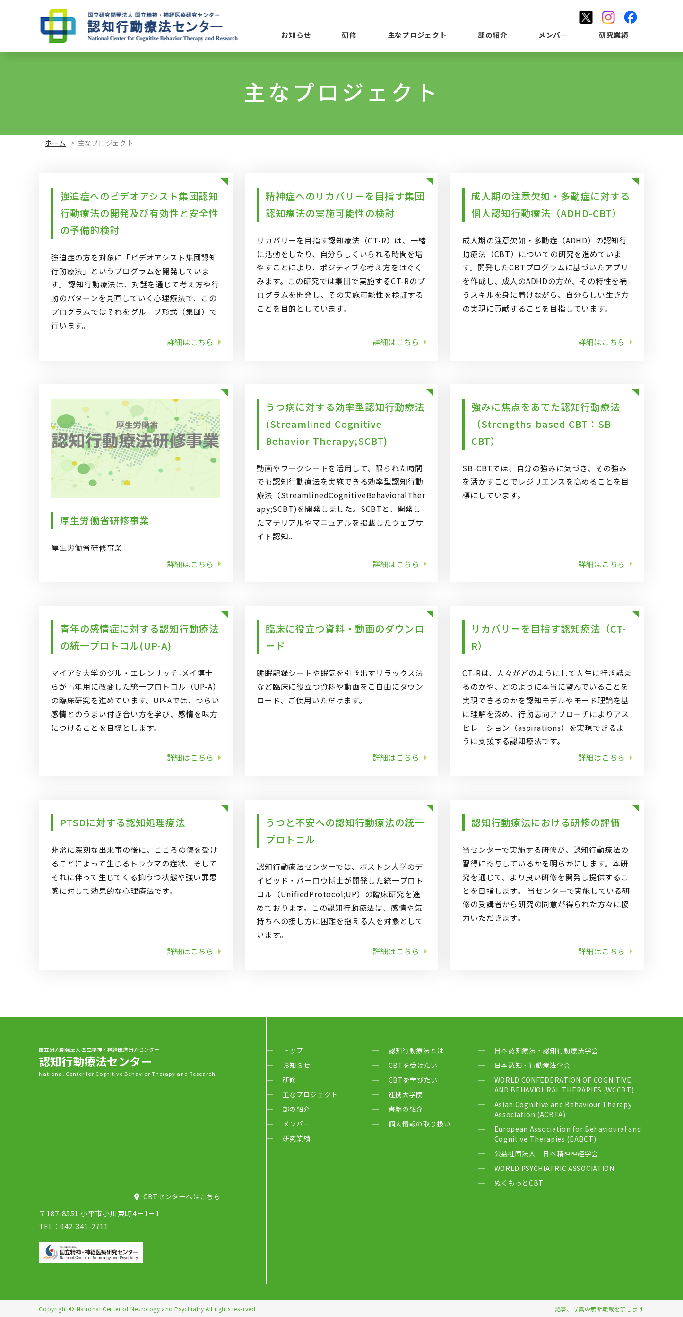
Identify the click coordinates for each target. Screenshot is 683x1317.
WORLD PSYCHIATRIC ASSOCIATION (554, 1168)
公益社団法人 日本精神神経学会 (546, 1153)
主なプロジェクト (417, 35)
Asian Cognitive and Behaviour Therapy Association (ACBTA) (563, 1109)
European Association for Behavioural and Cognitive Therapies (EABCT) (567, 1134)
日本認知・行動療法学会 (532, 1065)
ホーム (55, 142)
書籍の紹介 (406, 1109)
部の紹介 (493, 35)
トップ (293, 1050)
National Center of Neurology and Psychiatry (140, 1309)
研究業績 (614, 35)
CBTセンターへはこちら (177, 1196)
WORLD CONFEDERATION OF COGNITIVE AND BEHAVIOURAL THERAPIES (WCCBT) (564, 1084)
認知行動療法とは (416, 1050)
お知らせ (296, 35)
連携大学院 (406, 1094)
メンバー (553, 35)
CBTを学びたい (413, 1079)
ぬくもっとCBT (519, 1182)
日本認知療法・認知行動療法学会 (546, 1050)
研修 (349, 35)
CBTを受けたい (413, 1065)
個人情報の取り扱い (420, 1123)
